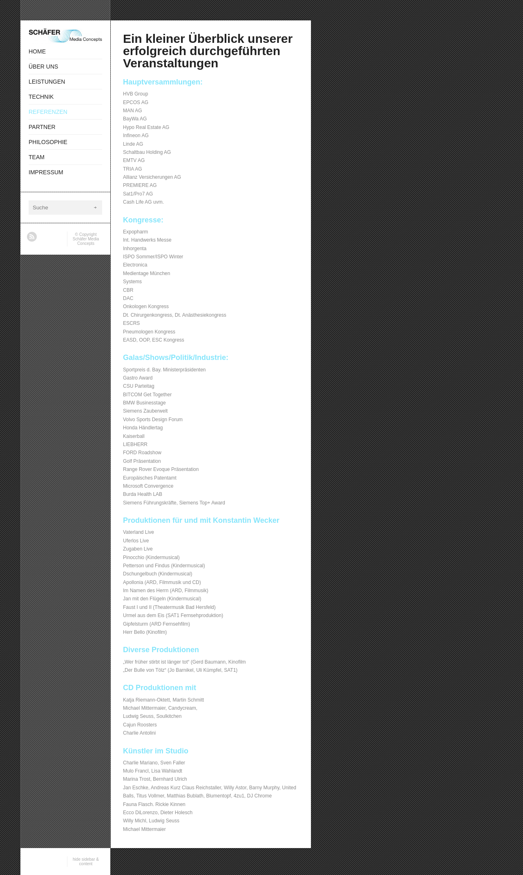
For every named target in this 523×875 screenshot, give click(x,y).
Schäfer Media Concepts (86, 241)
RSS (32, 236)
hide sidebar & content (86, 861)
